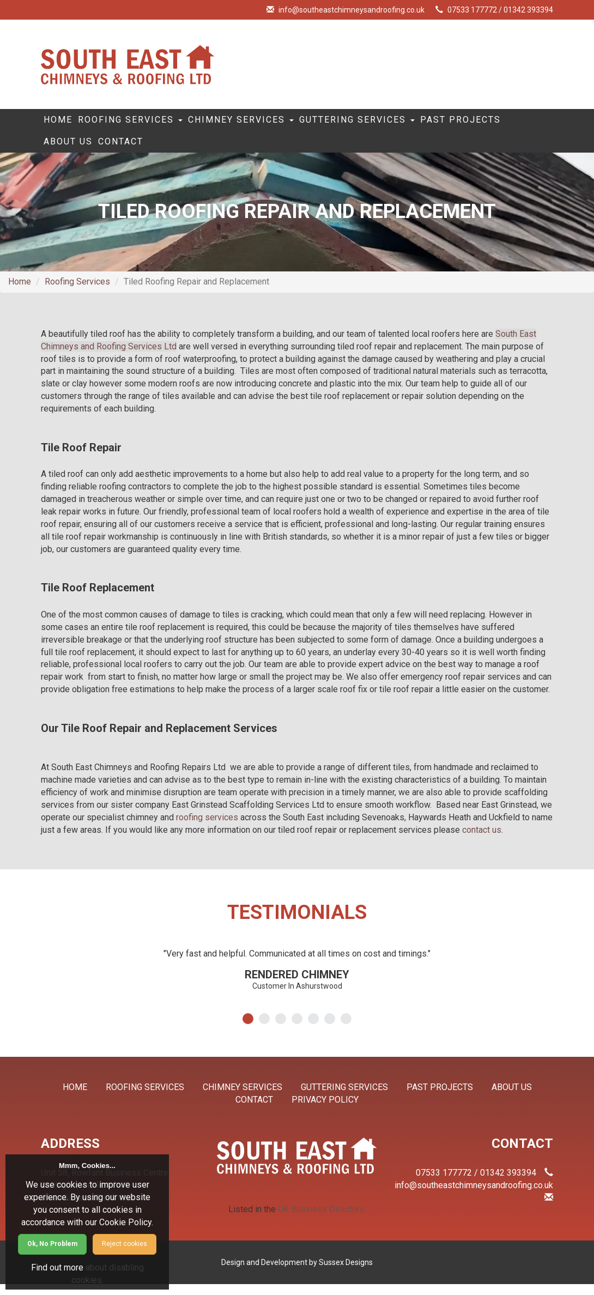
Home (65, 122)
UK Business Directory (320, 1220)
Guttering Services (409, 122)
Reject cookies (124, 1244)
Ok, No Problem (52, 1244)
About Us (174, 149)
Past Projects (91, 149)
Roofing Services (151, 122)
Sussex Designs (346, 1273)
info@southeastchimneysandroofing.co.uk (351, 9)
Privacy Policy (325, 1110)
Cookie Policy (125, 1222)
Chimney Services (276, 122)
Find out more (57, 1267)
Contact (240, 149)
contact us (481, 841)
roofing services (207, 828)
